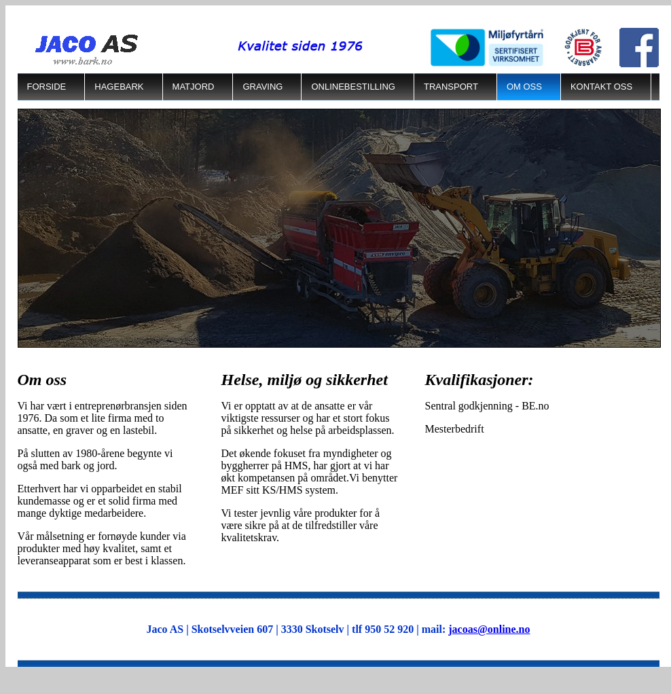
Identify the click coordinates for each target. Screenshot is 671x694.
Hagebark (118, 86)
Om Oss (524, 86)
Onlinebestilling (353, 86)
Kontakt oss (601, 86)
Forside (47, 86)
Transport (451, 86)
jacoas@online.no (489, 629)
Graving (262, 86)
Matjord (194, 86)
